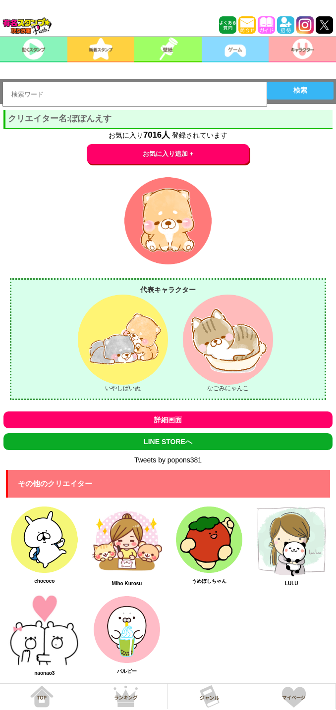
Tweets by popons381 (168, 460)
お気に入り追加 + (168, 153)
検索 (300, 90)
